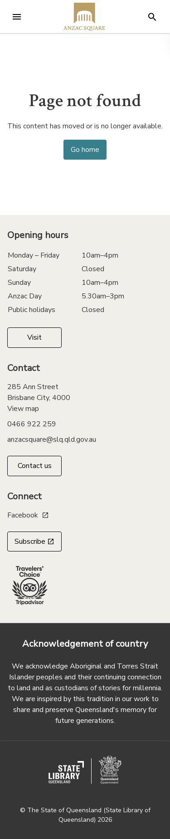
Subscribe (34, 541)
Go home (85, 150)
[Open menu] (17, 17)
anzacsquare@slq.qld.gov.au (51, 439)
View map (23, 409)
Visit (34, 337)
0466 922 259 (31, 424)
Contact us (35, 466)
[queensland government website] (110, 770)
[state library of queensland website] (66, 772)
